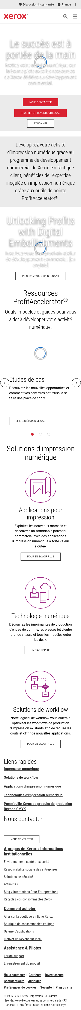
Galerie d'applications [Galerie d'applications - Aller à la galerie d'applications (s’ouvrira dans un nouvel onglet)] (19, 931)
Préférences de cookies (20, 987)
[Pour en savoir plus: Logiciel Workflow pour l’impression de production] (40, 709)
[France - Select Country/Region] (64, 4)
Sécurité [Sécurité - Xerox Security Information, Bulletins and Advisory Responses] (46, 987)
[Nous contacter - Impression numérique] (40, 102)
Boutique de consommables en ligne (29, 924)
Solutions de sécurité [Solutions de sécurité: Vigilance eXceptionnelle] (18, 877)
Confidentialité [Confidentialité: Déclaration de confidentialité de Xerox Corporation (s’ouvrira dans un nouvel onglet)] (14, 981)
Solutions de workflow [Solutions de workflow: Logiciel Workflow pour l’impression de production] (21, 777)
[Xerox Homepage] (16, 16)
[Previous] (4, 382)
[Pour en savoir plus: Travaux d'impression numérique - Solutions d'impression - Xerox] (40, 516)
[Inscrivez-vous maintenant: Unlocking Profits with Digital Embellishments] (40, 248)
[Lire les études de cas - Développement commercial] (40, 382)
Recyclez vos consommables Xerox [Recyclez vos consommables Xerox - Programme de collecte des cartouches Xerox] (28, 899)
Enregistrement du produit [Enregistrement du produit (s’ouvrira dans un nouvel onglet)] (22, 963)
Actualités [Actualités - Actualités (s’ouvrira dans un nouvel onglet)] (11, 884)
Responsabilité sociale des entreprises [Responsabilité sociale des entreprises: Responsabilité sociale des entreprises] (30, 869)
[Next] (76, 382)
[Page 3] (49, 434)
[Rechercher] (65, 16)
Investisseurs (54, 975)
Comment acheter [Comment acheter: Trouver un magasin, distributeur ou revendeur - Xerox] (20, 908)
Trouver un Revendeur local (23, 939)
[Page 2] (40, 434)
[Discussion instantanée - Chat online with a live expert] (36, 4)
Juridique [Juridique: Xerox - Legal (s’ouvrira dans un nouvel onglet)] (34, 981)
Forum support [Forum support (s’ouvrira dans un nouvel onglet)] (14, 956)
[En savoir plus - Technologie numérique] (40, 615)
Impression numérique (21, 769)
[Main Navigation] (75, 16)
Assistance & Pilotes (22, 948)
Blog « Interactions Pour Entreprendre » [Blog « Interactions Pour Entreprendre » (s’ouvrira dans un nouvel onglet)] (31, 892)
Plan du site (64, 987)
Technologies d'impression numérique (33, 795)
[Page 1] (32, 434)
